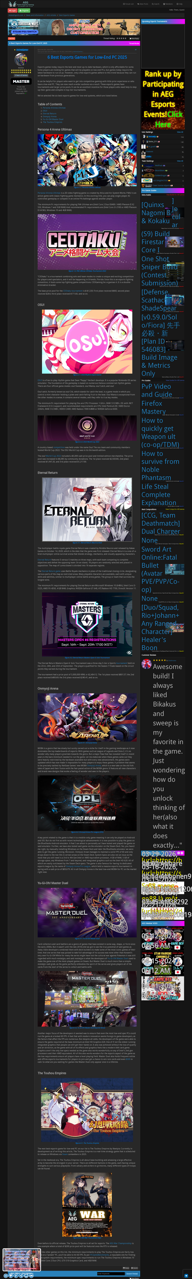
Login (12, 10)
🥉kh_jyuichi (151, 147)
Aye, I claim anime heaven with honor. (23, 1269)
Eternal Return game (51, 571)
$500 (128, 1059)
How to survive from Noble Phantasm (160, 466)
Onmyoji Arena (49, 116)
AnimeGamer (77, 51)
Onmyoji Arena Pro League (78, 866)
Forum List (128, 4)
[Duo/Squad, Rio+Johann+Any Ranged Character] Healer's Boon (160, 627)
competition (59, 447)
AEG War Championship (121, 1243)
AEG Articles (51, 15)
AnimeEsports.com (16, 15)
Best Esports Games (67, 15)
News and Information (35, 15)
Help (180, 4)
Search (155, 4)
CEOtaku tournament (73, 291)
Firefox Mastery (153, 407)
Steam (65, 1154)
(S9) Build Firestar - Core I (155, 242)
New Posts (142, 4)
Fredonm (149, 152)
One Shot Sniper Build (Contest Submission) (159, 271)
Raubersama (172, 660)
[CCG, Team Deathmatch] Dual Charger (160, 523)
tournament (121, 663)
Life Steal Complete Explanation (158, 495)
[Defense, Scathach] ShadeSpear (159, 300)
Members (168, 4)
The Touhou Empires (52, 122)
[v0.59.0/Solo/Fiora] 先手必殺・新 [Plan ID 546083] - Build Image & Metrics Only (160, 345)
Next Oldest (15, 1273)
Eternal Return (49, 113)
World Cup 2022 (53, 456)
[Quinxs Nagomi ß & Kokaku (161, 213)
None (149, 540)
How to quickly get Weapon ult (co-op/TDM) (160, 432)
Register (24, 10)
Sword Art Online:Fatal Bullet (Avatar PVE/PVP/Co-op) (160, 569)
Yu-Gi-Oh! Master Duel (53, 119)
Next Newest (27, 1273)
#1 (136, 50)
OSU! (45, 111)
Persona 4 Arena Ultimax (54, 108)
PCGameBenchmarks (99, 1255)
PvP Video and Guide (156, 390)
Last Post (11, 38)
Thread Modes (134, 43)
